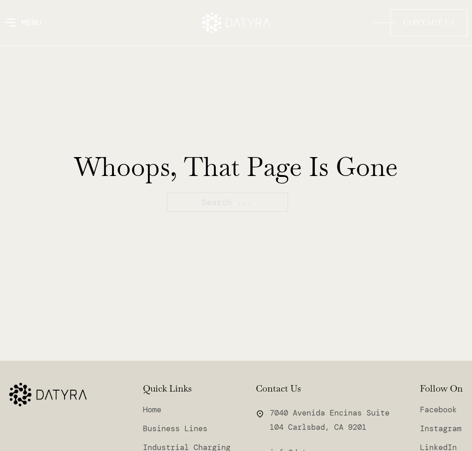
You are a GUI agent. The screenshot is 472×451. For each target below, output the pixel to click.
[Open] (23, 22)
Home (152, 410)
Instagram (440, 429)
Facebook (438, 410)
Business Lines (175, 429)
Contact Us (429, 22)
